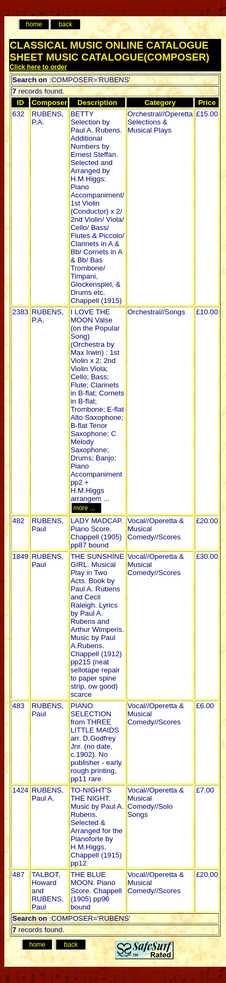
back (65, 24)
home (34, 24)
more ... (85, 508)
